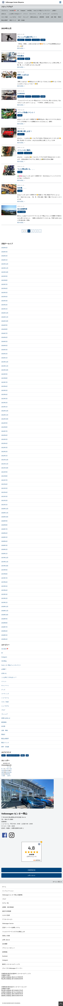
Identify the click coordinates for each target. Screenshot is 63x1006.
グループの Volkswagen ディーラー (12, 968)
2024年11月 (4, 317)
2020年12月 (4, 508)
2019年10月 (4, 566)
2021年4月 (4, 492)
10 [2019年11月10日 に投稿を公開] (10, 768)
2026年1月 (4, 260)
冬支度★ (20, 56)
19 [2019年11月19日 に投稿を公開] (3, 772)
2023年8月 (4, 378)
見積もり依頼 (6, 935)
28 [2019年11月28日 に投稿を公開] (6, 774)
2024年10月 (4, 321)
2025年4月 (4, 296)
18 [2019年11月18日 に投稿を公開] (2, 772)
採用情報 (4, 952)
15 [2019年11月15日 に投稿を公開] (8, 770)
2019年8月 (4, 574)
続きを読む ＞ (21, 48)
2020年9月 (4, 521)
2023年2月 (4, 402)
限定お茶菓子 (4, 20)
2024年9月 (4, 325)
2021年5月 (4, 488)
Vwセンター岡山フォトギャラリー (42, 10)
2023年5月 (4, 390)
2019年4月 (4, 590)
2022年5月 (4, 439)
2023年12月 (4, 362)
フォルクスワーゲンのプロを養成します (13, 931)
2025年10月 (4, 272)
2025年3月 (4, 301)
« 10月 (3, 775)
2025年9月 (4, 276)
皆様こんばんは (23, 75)
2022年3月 (4, 447)
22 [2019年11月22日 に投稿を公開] (8, 772)
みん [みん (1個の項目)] (3, 755)
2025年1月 (4, 309)
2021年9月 (4, 472)
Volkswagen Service (8, 923)
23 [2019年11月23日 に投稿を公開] (9, 772)
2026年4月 (4, 247)
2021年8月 (4, 476)
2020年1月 (4, 553)
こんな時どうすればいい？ (15, 13)
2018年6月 (4, 631)
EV (18, 10)
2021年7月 (4, 480)
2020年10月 (4, 517)
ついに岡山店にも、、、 (26, 169)
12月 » (9, 775)
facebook (4, 956)
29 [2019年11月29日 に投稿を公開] (8, 774)
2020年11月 (4, 513)
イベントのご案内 (23, 150)
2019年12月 (4, 557)
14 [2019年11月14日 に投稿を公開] (6, 770)
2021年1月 (4, 504)
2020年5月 (4, 537)
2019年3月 (4, 594)
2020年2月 (4, 549)
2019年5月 (4, 586)
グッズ (39, 13)
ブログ (19, 17)
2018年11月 (4, 610)
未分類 (47, 17)
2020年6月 (4, 533)
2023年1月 (4, 407)
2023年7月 (4, 382)
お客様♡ (54, 10)
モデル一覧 (5, 903)
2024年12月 (4, 313)
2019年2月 (4, 598)
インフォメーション (8, 891)
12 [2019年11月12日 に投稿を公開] (3, 770)
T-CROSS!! (21, 93)
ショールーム (54, 13)
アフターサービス (7, 919)
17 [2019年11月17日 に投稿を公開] (10, 770)
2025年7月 (4, 284)
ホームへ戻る (57, 881)
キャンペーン (33, 13)
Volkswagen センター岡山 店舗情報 (12, 895)
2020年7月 (4, 529)
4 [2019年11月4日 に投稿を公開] (1, 768)
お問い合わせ (31, 875)
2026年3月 (4, 252)
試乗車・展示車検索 (8, 907)
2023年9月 (4, 374)
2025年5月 (4, 292)
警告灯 (59, 17)
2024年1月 (4, 358)
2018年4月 (4, 639)
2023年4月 (4, 394)
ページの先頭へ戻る (60, 1004)
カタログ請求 (6, 915)
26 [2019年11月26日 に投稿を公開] (3, 774)
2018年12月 (4, 606)
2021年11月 (4, 464)
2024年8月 (4, 329)
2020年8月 (4, 525)
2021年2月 (4, 500)
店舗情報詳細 (31, 870)
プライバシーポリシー (8, 948)
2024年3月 (4, 349)
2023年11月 (4, 366)
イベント (25, 13)
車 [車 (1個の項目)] (27, 755)
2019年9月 (4, 570)
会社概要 (4, 944)
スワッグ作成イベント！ (26, 112)
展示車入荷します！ (24, 131)
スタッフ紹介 (4, 17)
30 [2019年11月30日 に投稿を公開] (9, 774)
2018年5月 (4, 635)
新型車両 (42, 17)
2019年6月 (4, 582)
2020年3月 (4, 545)
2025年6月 (4, 288)
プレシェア (25, 17)
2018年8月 (4, 623)
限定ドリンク (13, 20)
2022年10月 (4, 419)
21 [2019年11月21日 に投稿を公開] (6, 772)
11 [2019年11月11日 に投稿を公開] (2, 770)
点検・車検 (53, 17)
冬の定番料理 (22, 209)
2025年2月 (4, 305)
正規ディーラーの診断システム (11, 927)
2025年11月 (4, 268)
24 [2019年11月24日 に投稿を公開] (10, 772)
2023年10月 (4, 370)
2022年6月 (4, 435)
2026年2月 (4, 256)
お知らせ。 (4, 13)
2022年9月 (4, 423)
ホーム (4, 887)
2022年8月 (4, 427)
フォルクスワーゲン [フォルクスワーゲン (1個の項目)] (13, 755)
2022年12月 (4, 411)
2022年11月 (4, 415)
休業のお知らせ (34, 17)
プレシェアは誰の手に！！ (27, 37)
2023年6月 (4, 386)
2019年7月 (4, 578)
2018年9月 (4, 619)
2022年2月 (4, 451)
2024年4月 (4, 345)
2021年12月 (4, 460)
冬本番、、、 (22, 188)
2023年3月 (4, 398)
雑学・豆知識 (21, 20)
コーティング (46, 13)
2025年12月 (4, 264)
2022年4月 (4, 443)
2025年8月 (4, 280)
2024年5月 (4, 341)
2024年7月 (4, 333)
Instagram (23, 10)
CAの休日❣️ (13, 10)
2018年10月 (4, 614)
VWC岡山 (29, 10)
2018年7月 (4, 627)
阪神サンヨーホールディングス (11, 964)
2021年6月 (4, 484)
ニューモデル (13, 17)
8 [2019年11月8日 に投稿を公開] (7, 768)
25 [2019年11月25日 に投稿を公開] (2, 774)
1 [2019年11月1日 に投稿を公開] (7, 767)
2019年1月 (4, 602)
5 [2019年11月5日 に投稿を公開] (3, 768)
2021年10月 (4, 468)
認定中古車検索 (6, 911)
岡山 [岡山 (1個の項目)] (22, 755)
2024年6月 (4, 337)
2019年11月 (4, 562)
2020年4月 (4, 541)
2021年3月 (4, 496)
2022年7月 (4, 431)
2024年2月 (4, 353)
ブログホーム (4, 10)
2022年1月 (4, 455)
